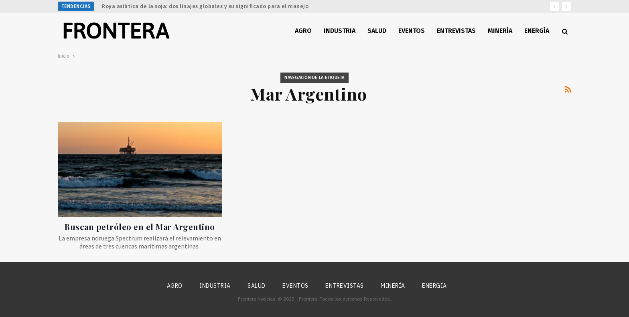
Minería (500, 30)
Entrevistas (456, 30)
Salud (376, 30)
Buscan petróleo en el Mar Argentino (140, 226)
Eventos (411, 30)
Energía (536, 30)
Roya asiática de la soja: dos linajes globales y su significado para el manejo (205, 6)
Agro (303, 30)
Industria (339, 30)
